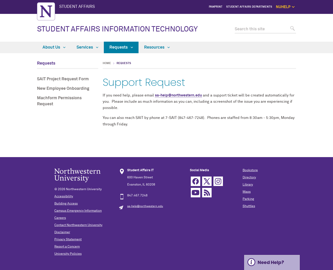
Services (87, 47)
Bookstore (250, 170)
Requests (121, 47)
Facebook (195, 181)
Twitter (207, 181)
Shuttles (249, 206)
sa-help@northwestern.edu (178, 95)
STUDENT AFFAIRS (77, 7)
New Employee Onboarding (63, 89)
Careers (60, 218)
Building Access (66, 203)
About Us (54, 47)
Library (248, 184)
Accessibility (63, 196)
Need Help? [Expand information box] (271, 262)
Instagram (218, 181)
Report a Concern (67, 246)
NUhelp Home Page (313, 17)
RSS (207, 192)
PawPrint (215, 7)
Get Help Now (317, 22)
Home (107, 63)
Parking (248, 199)
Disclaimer (62, 232)
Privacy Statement (68, 239)
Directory (249, 177)
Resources (157, 47)
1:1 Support (318, 27)
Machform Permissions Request (59, 101)
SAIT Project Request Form (63, 79)
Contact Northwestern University (78, 225)
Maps (247, 191)
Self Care (320, 32)
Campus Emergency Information (78, 210)
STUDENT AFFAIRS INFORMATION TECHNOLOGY (117, 29)
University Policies (68, 253)
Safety (321, 38)
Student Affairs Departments (249, 7)
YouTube (195, 192)
